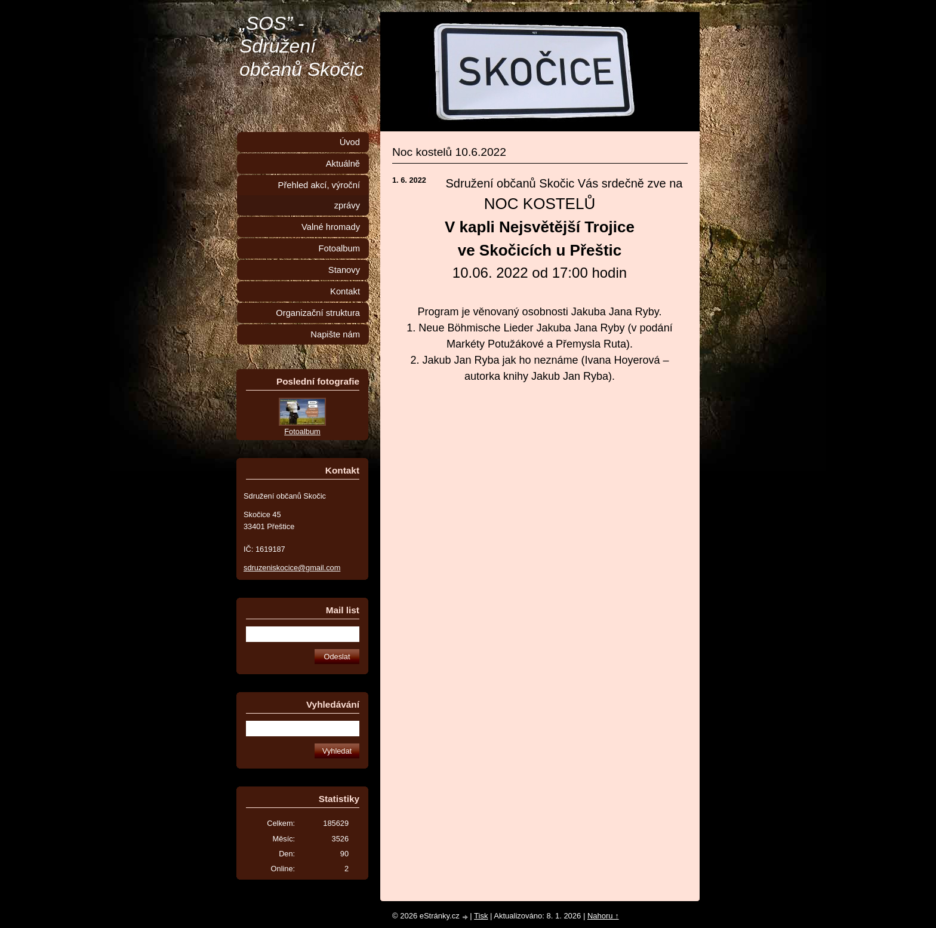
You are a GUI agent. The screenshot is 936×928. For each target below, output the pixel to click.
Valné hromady (330, 227)
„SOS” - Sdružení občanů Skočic (301, 46)
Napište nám (335, 334)
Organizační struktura (318, 313)
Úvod (350, 142)
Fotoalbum (339, 248)
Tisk (481, 915)
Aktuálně (343, 163)
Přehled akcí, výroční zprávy (319, 195)
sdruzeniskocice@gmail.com (292, 567)
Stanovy (344, 270)
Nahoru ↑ (603, 915)
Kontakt (345, 291)
